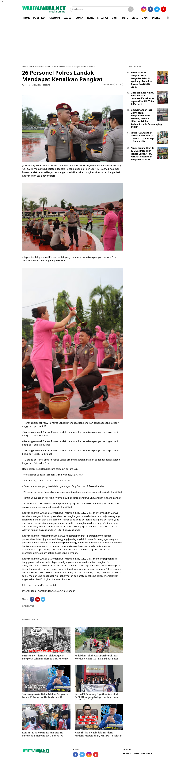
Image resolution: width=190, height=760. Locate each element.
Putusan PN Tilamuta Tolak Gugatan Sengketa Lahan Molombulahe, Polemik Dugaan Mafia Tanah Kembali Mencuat (45, 658)
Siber (136, 753)
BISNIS (90, 17)
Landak (85, 66)
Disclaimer (147, 753)
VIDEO (135, 17)
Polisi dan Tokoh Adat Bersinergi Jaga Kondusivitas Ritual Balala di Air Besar (96, 657)
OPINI (145, 17)
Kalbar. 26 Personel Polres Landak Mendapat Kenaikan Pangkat (55, 66)
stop (119, 84)
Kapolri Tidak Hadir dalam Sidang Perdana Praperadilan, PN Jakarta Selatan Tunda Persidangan (98, 735)
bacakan (109, 84)
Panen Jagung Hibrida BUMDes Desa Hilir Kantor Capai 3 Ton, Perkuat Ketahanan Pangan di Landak (142, 153)
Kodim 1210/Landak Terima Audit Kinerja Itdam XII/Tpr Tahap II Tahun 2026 (142, 137)
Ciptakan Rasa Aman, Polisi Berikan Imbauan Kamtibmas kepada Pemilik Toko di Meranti (142, 98)
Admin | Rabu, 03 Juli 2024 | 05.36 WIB (36, 85)
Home (24, 66)
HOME (26, 17)
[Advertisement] (95, 43)
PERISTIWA (39, 17)
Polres (93, 66)
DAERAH (68, 17)
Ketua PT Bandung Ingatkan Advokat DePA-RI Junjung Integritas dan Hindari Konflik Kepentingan (97, 697)
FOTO (125, 17)
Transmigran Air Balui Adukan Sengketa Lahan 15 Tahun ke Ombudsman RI (45, 695)
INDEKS (156, 17)
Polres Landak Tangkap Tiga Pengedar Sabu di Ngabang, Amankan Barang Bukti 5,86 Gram (141, 79)
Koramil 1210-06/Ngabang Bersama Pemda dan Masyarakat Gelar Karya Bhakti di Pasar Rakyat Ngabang (42, 735)
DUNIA (79, 17)
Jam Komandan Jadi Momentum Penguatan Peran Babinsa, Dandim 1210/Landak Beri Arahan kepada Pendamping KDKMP (146, 118)
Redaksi (127, 753)
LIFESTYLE (102, 17)
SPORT (115, 17)
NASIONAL (54, 17)
